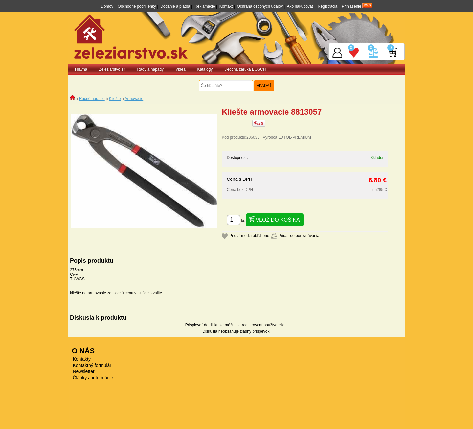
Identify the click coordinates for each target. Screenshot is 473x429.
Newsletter (84, 371)
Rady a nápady (150, 69)
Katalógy (205, 69)
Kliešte (115, 98)
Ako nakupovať (300, 6)
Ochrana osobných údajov (260, 6)
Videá (180, 69)
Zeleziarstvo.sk (112, 69)
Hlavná (81, 69)
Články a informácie (93, 377)
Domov (107, 6)
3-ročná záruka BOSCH (245, 69)
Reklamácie (204, 6)
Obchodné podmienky (137, 6)
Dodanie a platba (175, 6)
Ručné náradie (92, 98)
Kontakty (82, 359)
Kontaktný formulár (92, 365)
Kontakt (226, 6)
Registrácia (327, 6)
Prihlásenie (351, 6)
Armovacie (133, 98)
